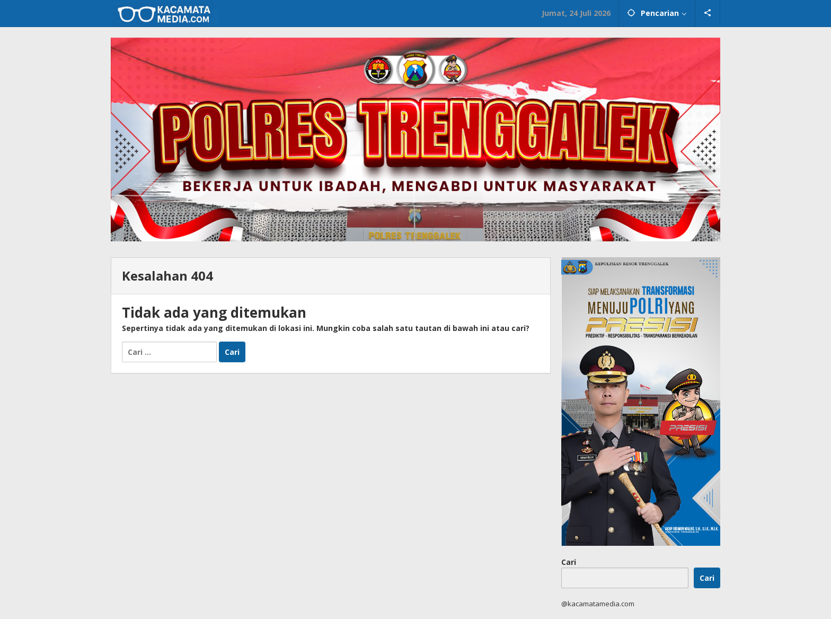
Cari (568, 562)
